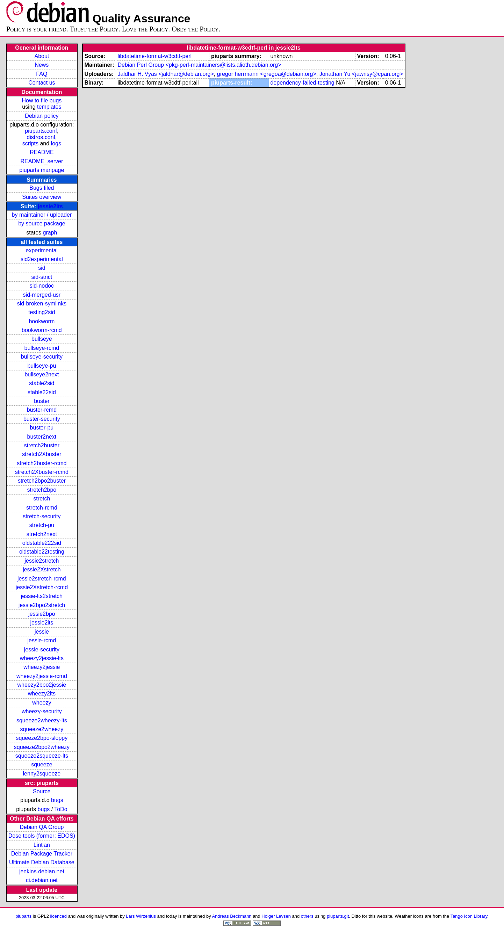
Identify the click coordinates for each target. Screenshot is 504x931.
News (42, 65)
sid (41, 268)
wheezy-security (42, 711)
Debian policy (41, 116)
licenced (58, 916)
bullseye (41, 339)
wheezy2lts (42, 694)
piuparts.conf (41, 131)
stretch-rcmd (41, 508)
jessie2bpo (41, 614)
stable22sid (42, 392)
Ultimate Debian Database (41, 862)
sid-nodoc (42, 286)
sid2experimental (42, 259)
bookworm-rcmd (42, 330)
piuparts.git (338, 916)
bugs (57, 800)
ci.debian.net (42, 880)
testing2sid (41, 312)
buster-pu (42, 428)
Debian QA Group (42, 827)
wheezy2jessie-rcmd (41, 676)
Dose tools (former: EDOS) (41, 836)
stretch (41, 498)
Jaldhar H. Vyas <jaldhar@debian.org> (165, 74)
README (41, 152)
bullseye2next (41, 374)
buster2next (42, 437)
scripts (30, 143)
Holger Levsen (276, 916)
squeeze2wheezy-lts (41, 720)
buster (41, 401)
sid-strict (41, 277)
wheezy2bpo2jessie (41, 685)
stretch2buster (41, 445)
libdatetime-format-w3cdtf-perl (154, 56)
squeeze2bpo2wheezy (42, 747)
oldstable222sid (41, 543)
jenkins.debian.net (41, 871)
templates (49, 107)
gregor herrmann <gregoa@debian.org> (266, 74)
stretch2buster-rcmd (41, 463)
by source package (41, 223)
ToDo (60, 809)
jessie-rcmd (41, 640)
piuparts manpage (41, 170)
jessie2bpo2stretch (42, 605)
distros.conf (41, 137)
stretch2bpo (42, 490)
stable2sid (41, 383)
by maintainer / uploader (42, 215)
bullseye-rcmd (41, 348)
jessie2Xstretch (42, 569)
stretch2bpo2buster (42, 481)
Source (42, 791)
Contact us (41, 83)
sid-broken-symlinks (41, 303)
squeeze (41, 764)
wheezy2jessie (41, 667)
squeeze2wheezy (42, 729)
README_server (41, 161)
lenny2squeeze (42, 774)
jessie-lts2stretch (42, 596)
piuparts (23, 916)
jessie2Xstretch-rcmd (42, 587)
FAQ (41, 74)
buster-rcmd (42, 410)
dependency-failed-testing (302, 83)
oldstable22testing (41, 552)
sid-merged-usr (42, 295)
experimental (42, 250)
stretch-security (41, 516)
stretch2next (42, 534)
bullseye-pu (41, 366)
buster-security (41, 419)
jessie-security (41, 649)
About (41, 56)
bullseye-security (42, 357)
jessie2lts (50, 206)
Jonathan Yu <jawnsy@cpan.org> (361, 74)
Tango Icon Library (469, 916)
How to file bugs (42, 100)
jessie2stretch (41, 561)
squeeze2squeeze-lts (41, 756)
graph (50, 233)
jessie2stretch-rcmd (41, 579)
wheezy (41, 703)
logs (56, 143)
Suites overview (41, 197)
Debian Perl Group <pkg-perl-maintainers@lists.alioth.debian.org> (199, 65)
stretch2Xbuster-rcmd (42, 472)
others (307, 916)
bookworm (42, 321)
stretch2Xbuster (41, 454)
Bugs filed (41, 188)
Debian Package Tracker (41, 854)
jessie (42, 632)
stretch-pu (41, 525)
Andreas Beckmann (232, 916)
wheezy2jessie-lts (42, 658)
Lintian (42, 845)
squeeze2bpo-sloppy (42, 738)
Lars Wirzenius (141, 916)
